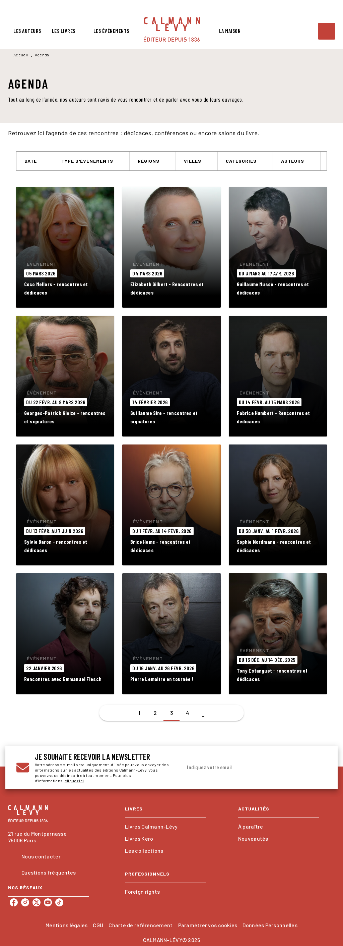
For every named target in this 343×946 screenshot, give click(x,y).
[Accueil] (172, 29)
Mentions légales (66, 925)
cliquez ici (74, 780)
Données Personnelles (270, 925)
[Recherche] (326, 31)
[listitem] (13, 902)
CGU (98, 925)
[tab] (27, 31)
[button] (34, 161)
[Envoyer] (319, 767)
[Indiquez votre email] (246, 767)
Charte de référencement (141, 925)
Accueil (20, 54)
